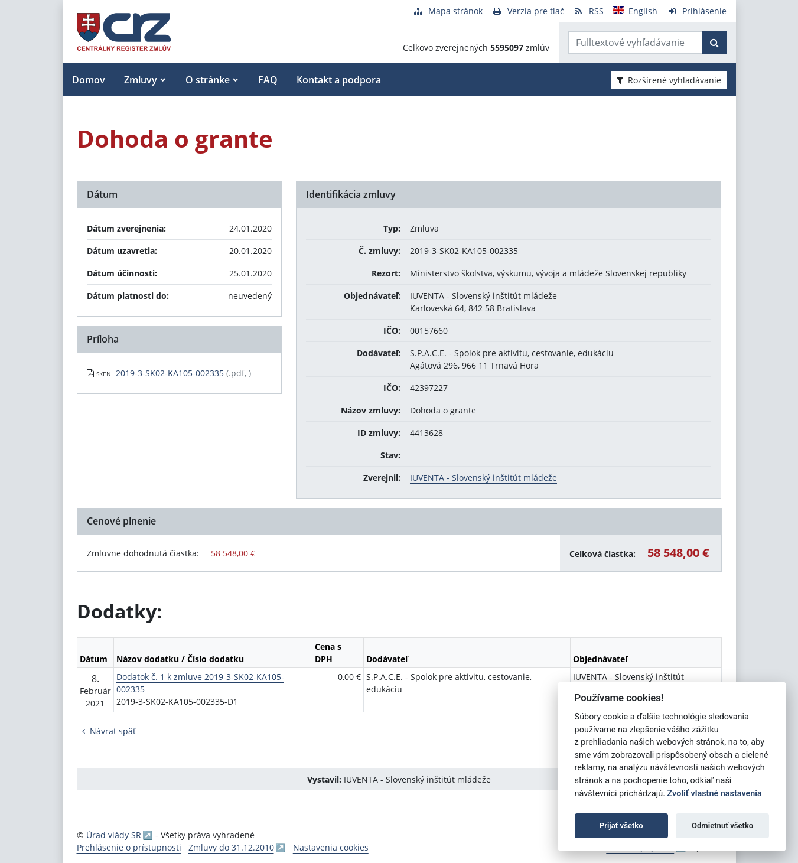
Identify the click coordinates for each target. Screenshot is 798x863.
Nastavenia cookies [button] (331, 847)
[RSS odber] (589, 11)
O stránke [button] (207, 79)
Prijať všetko (621, 825)
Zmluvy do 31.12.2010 (231, 847)
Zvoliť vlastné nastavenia (714, 794)
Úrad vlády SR (113, 835)
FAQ (268, 79)
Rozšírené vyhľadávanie (669, 80)
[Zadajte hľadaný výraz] (635, 42)
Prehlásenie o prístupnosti (129, 847)
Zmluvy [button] (140, 79)
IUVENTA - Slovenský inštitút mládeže (483, 477)
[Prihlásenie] (697, 11)
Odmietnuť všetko (722, 825)
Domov (88, 79)
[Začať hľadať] (714, 42)
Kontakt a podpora (339, 79)
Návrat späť (109, 731)
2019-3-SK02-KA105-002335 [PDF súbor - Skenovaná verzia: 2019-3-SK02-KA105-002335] (170, 373)
